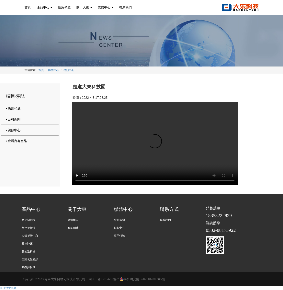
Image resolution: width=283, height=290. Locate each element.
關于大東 (84, 7)
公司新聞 (14, 119)
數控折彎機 (28, 227)
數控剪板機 (28, 267)
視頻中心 (68, 70)
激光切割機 (28, 220)
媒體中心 (105, 7)
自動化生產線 (30, 259)
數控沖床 (27, 243)
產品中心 (44, 7)
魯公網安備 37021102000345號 (142, 279)
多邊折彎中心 (30, 235)
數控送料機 (28, 251)
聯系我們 (125, 7)
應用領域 (64, 7)
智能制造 (73, 227)
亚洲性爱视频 (8, 288)
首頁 (28, 7)
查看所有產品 (17, 141)
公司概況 (73, 220)
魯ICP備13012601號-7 (104, 279)
